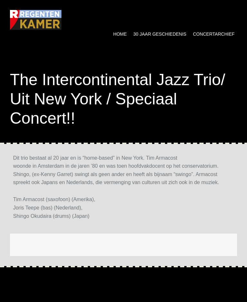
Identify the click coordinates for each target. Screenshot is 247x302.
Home (120, 34)
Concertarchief (213, 34)
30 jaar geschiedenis (160, 34)
